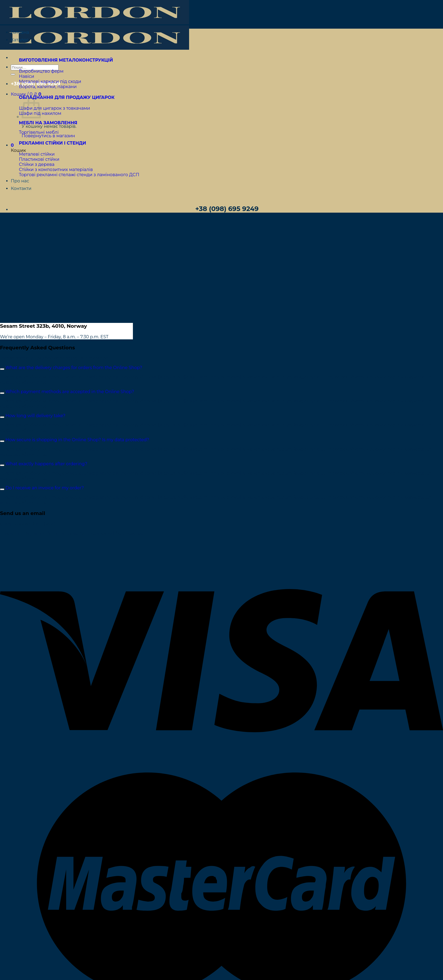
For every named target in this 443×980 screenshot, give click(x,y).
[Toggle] (2, 369)
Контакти (21, 188)
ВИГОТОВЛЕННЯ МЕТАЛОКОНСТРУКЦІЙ (66, 60)
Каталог (19, 39)
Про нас (20, 180)
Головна (20, 32)
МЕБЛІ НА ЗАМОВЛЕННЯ (48, 122)
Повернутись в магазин (48, 135)
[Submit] (13, 74)
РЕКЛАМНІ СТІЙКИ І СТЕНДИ (52, 143)
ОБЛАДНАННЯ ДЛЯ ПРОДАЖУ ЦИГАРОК (67, 97)
